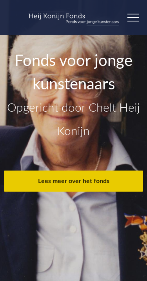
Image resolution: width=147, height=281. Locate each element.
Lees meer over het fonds (73, 181)
